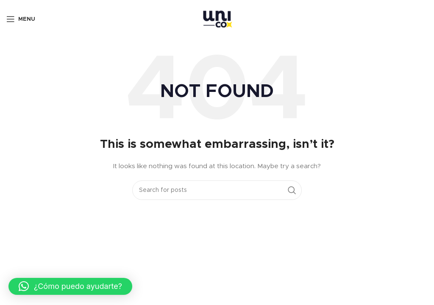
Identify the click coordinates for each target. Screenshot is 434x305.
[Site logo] (217, 19)
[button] (70, 286)
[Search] (217, 190)
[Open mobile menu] (20, 19)
